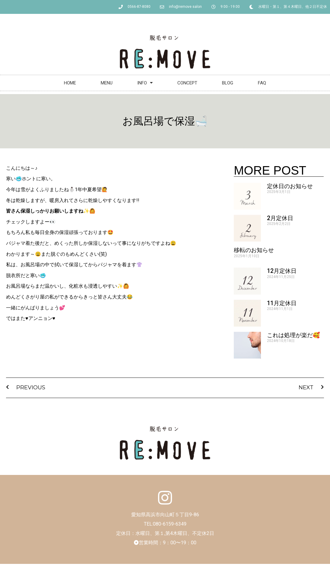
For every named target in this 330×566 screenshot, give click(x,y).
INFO (145, 82)
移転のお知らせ (254, 250)
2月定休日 (280, 218)
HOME (70, 83)
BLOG (227, 83)
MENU (107, 83)
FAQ (262, 83)
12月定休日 (282, 270)
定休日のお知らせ (290, 186)
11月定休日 (282, 303)
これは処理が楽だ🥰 (293, 335)
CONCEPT (187, 83)
